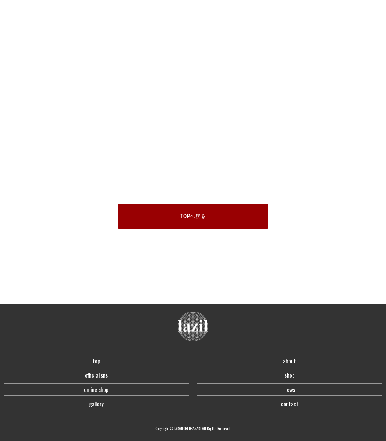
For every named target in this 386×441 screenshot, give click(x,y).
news (289, 389)
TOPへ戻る (193, 216)
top (96, 360)
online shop (96, 389)
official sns (96, 375)
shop (290, 375)
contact (290, 404)
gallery (96, 404)
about (289, 360)
